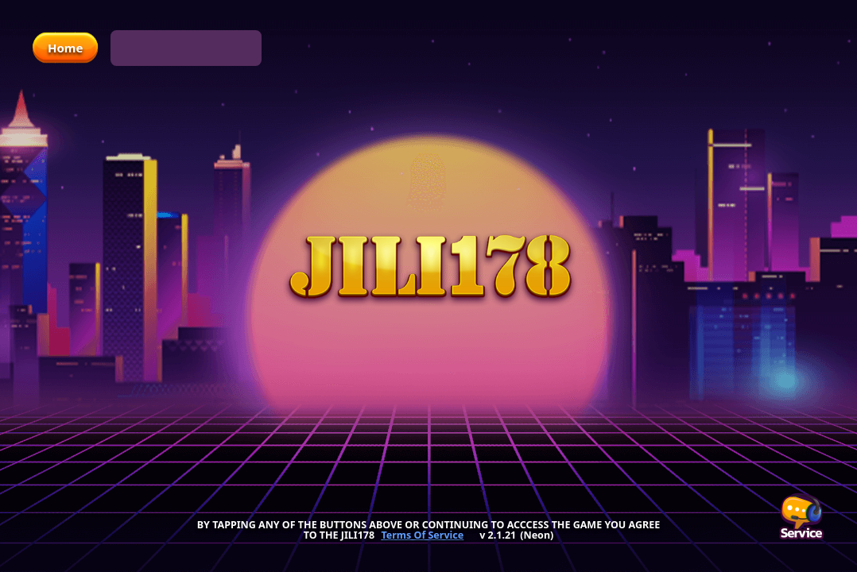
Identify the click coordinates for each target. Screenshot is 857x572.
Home (65, 48)
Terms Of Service (422, 536)
